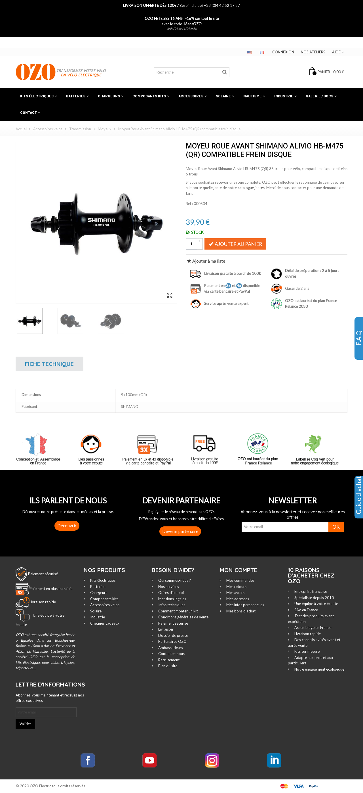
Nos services (168, 586)
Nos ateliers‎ (313, 52)
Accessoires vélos (104, 604)
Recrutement (168, 660)
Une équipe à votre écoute (316, 603)
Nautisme (252, 96)
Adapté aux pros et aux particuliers (310, 660)
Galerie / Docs (319, 96)
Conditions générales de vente (182, 617)
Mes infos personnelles (244, 604)
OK (336, 527)
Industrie (283, 96)
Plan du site (167, 666)
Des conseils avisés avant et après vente (314, 642)
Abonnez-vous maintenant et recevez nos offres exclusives (50, 698)
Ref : (189, 203)
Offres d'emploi (170, 592)
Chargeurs (109, 96)
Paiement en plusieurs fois (50, 588)
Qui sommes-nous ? (174, 580)
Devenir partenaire (180, 531)
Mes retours (235, 586)
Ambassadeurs (170, 647)
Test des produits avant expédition (311, 619)
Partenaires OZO (172, 641)
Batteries (75, 96)
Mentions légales (171, 599)
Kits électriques (37, 96)
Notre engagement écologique (319, 669)
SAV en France (306, 610)
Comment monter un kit (177, 611)
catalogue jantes (251, 187)
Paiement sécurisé (43, 574)
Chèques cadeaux (104, 623)
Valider (25, 723)
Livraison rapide (307, 633)
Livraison (165, 629)
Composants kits (149, 96)
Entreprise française (310, 591)
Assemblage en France (312, 627)
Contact (28, 113)
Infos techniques (171, 604)
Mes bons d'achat (240, 611)
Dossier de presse (172, 635)
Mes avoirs (234, 592)
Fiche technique (49, 363)
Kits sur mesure (307, 651)
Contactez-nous (171, 653)
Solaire (223, 96)
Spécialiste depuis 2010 (314, 597)
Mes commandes (239, 580)
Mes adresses (237, 599)
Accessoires (190, 96)
